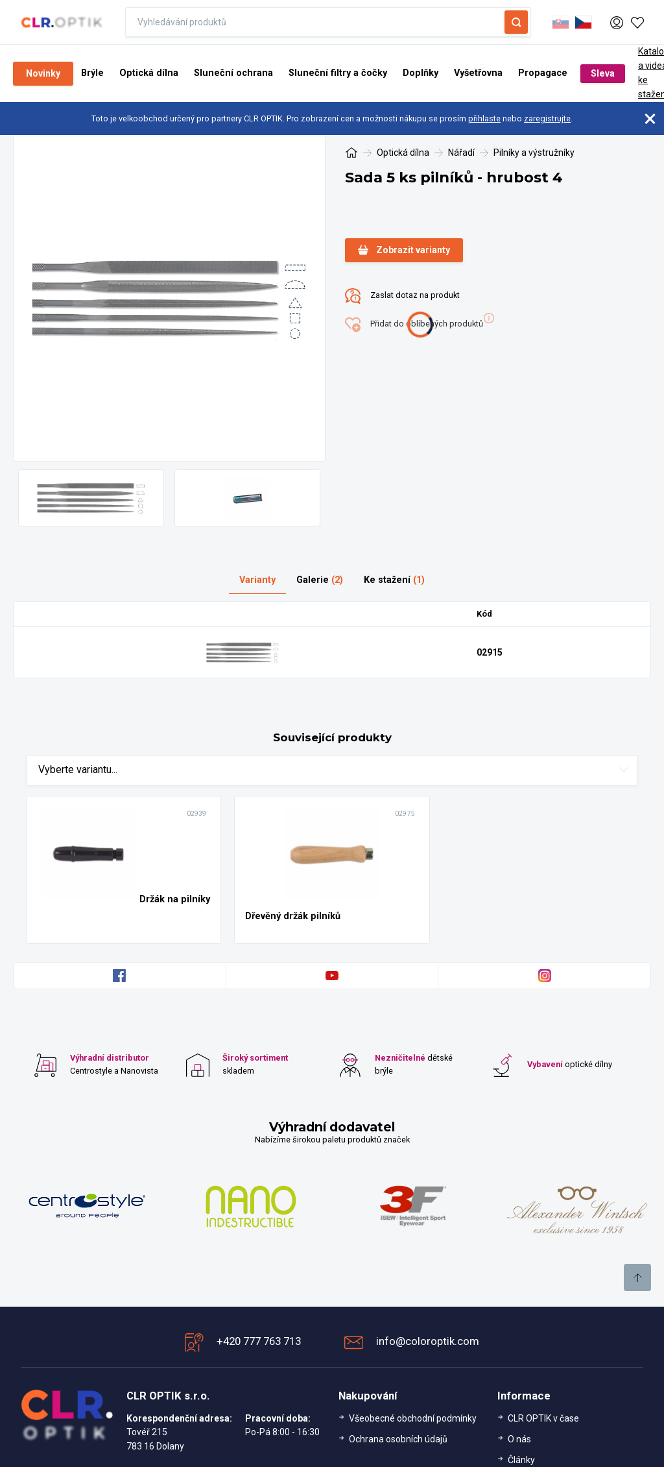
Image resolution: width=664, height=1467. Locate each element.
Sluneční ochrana (233, 73)
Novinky (43, 73)
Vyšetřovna (478, 73)
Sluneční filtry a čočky (338, 73)
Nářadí (461, 152)
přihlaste (484, 118)
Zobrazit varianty (404, 250)
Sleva (603, 73)
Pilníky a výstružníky (534, 152)
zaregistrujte (547, 118)
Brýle (92, 73)
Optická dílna (148, 73)
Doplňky (420, 73)
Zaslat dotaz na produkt (402, 296)
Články (521, 1460)
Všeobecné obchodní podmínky (413, 1418)
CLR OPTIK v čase (543, 1418)
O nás (519, 1439)
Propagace (542, 73)
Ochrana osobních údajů (398, 1439)
